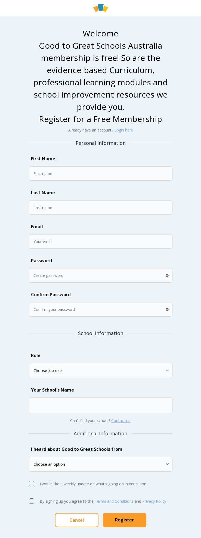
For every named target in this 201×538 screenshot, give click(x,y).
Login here (123, 130)
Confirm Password (51, 295)
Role (36, 355)
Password (41, 261)
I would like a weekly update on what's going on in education (93, 483)
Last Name (43, 193)
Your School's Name (52, 390)
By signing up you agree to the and (103, 501)
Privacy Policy (154, 501)
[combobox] (37, 405)
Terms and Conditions (114, 501)
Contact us (120, 420)
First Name (43, 159)
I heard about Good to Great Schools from (76, 449)
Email (37, 227)
